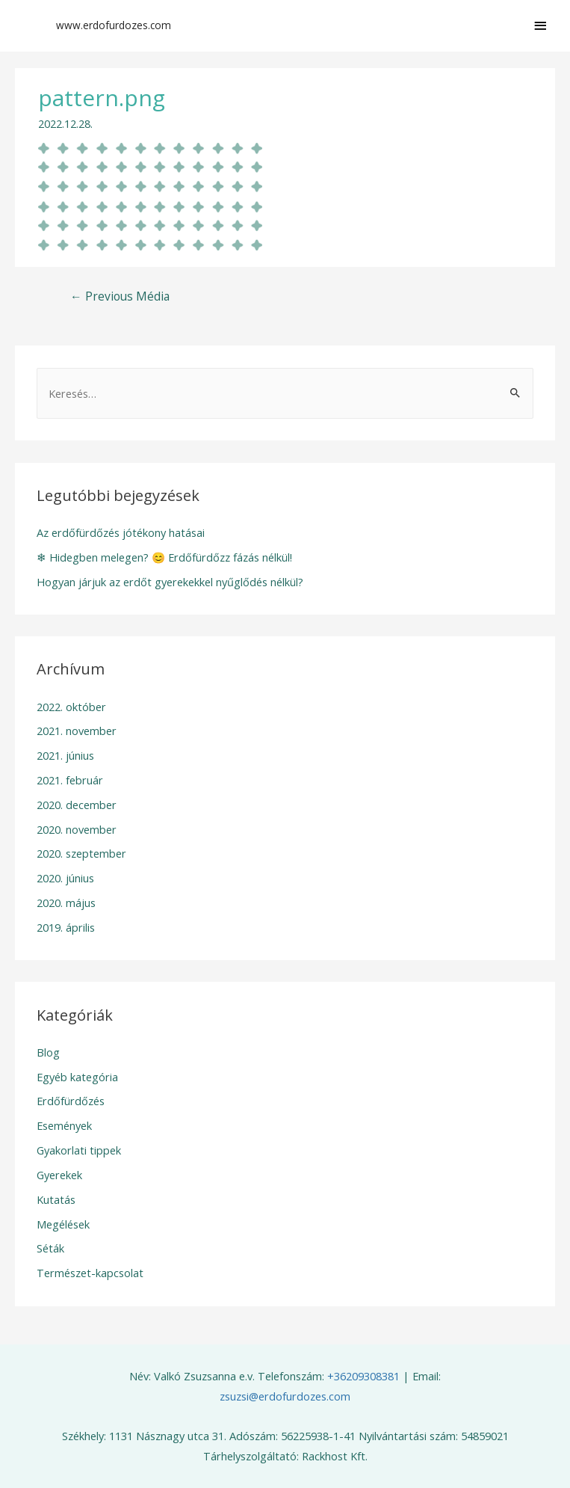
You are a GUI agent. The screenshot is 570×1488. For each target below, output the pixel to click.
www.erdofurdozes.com (113, 25)
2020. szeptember (81, 853)
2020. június (65, 877)
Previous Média (120, 296)
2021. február (70, 779)
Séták (50, 1247)
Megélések (63, 1224)
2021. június (65, 755)
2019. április (66, 927)
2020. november (77, 829)
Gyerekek (59, 1174)
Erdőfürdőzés (71, 1100)
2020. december (77, 804)
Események (64, 1125)
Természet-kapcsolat (90, 1272)
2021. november (77, 730)
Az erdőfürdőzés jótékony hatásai (121, 532)
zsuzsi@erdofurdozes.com (285, 1396)
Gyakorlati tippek (79, 1150)
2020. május (66, 902)
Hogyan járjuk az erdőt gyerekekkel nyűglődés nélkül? (170, 581)
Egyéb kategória (77, 1076)
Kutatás (56, 1199)
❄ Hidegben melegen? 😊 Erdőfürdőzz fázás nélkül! (164, 557)
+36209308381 (363, 1375)
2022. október (71, 706)
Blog (48, 1052)
